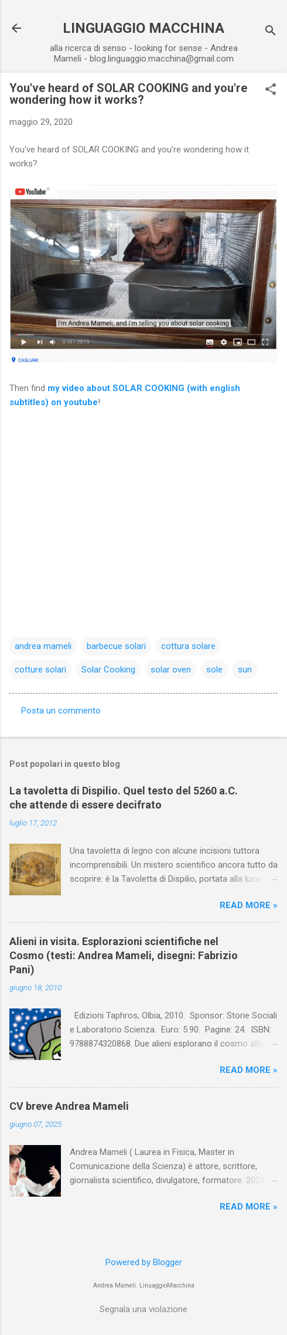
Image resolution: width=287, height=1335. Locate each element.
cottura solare (188, 646)
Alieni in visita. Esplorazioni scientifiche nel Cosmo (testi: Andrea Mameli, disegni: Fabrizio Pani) (123, 955)
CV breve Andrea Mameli (69, 1106)
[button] (271, 90)
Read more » (249, 905)
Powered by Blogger (143, 1262)
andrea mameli (43, 646)
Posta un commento (61, 710)
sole (214, 669)
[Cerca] (271, 32)
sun (245, 669)
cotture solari (40, 669)
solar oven (171, 669)
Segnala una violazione (143, 1309)
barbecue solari (116, 646)
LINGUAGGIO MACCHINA (143, 28)
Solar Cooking (108, 669)
